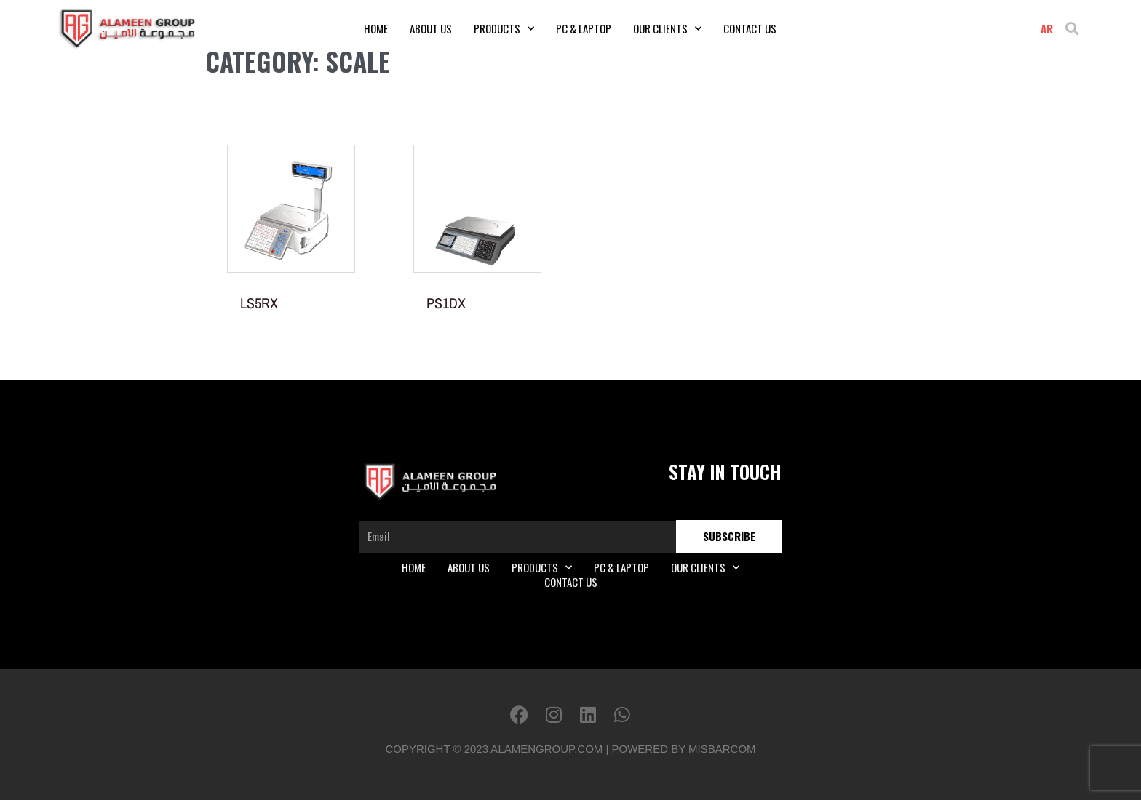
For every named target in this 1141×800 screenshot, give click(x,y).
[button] (1072, 29)
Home (376, 28)
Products (504, 28)
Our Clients (667, 28)
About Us (431, 28)
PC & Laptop (583, 28)
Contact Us (749, 28)
